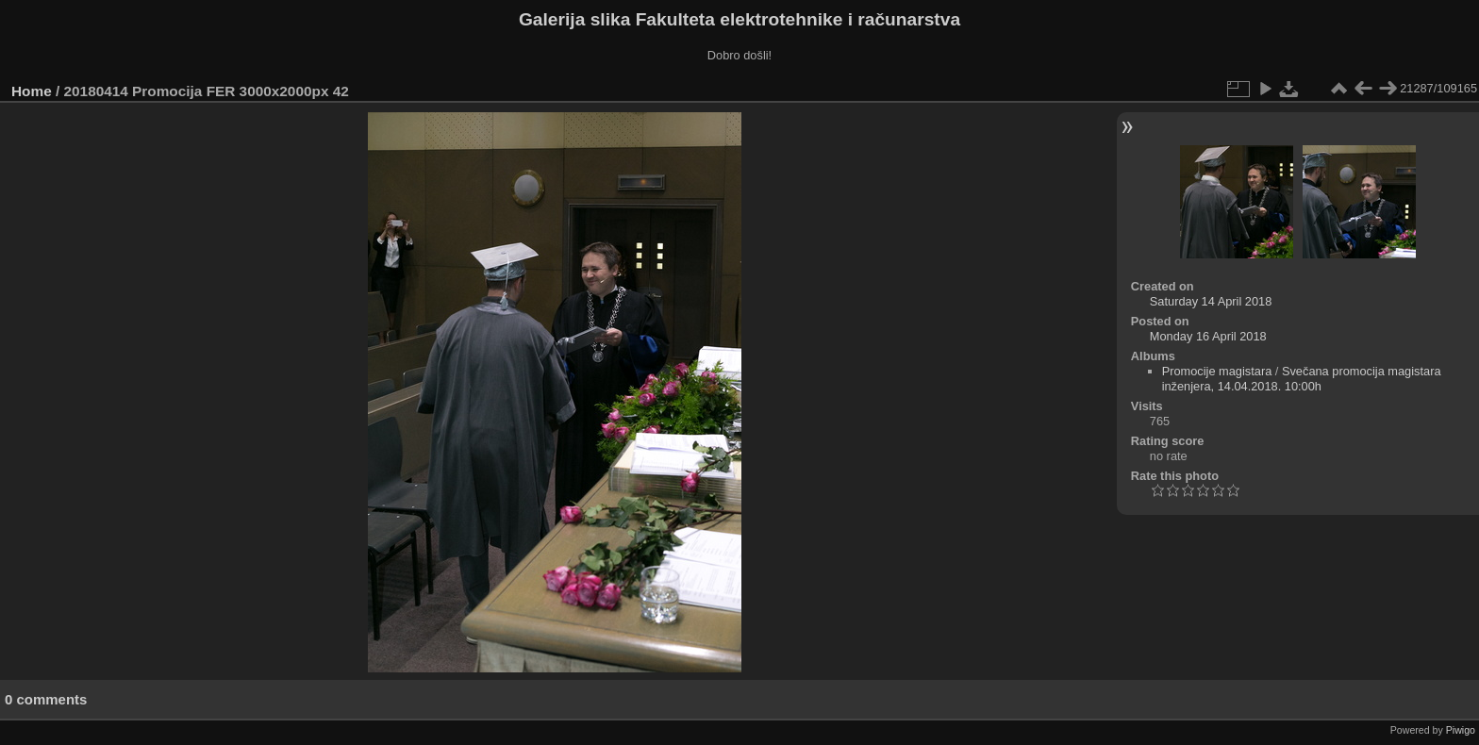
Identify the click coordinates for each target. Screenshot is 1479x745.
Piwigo (1460, 730)
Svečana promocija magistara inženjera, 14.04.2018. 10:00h (1301, 378)
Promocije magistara (1217, 371)
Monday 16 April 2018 (1208, 336)
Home (31, 91)
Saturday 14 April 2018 (1210, 301)
